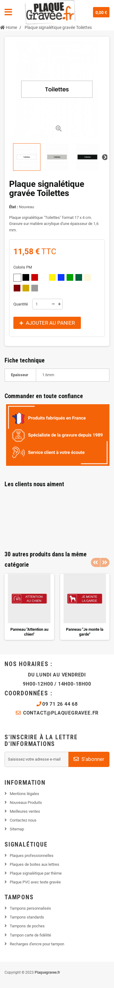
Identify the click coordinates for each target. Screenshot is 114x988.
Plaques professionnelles (32, 855)
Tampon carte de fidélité (30, 935)
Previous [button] (95, 562)
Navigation (8, 12)
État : (13, 207)
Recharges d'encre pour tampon (37, 944)
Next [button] (104, 562)
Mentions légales (24, 793)
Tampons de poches (27, 926)
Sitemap (17, 829)
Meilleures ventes (25, 811)
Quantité (20, 304)
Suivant (104, 157)
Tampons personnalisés (30, 908)
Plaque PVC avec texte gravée (35, 882)
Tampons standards (27, 917)
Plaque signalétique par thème (36, 873)
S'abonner (89, 759)
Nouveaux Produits (26, 802)
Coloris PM (23, 267)
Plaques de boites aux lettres (34, 864)
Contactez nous (23, 820)
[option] (29, 607)
